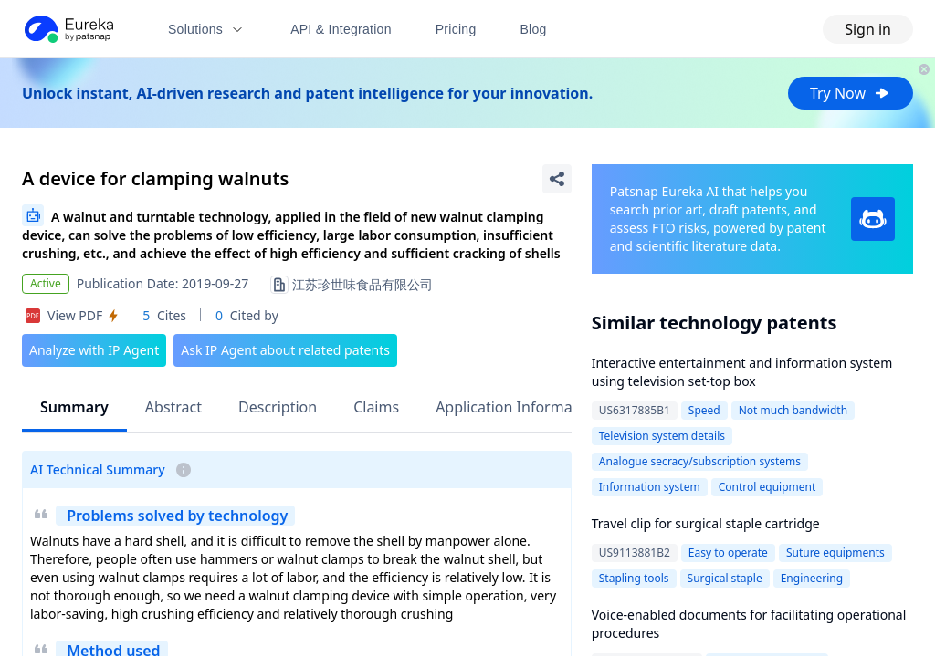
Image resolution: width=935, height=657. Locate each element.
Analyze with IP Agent (94, 350)
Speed (704, 410)
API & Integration (341, 29)
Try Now (850, 93)
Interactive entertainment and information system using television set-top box (742, 372)
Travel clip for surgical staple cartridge (706, 523)
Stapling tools (634, 578)
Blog (533, 29)
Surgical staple (725, 578)
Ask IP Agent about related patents (285, 350)
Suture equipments (835, 552)
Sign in (868, 29)
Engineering (812, 578)
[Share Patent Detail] (557, 178)
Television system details (662, 435)
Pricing (456, 29)
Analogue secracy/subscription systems (700, 461)
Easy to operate (728, 552)
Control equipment (767, 487)
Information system (649, 487)
